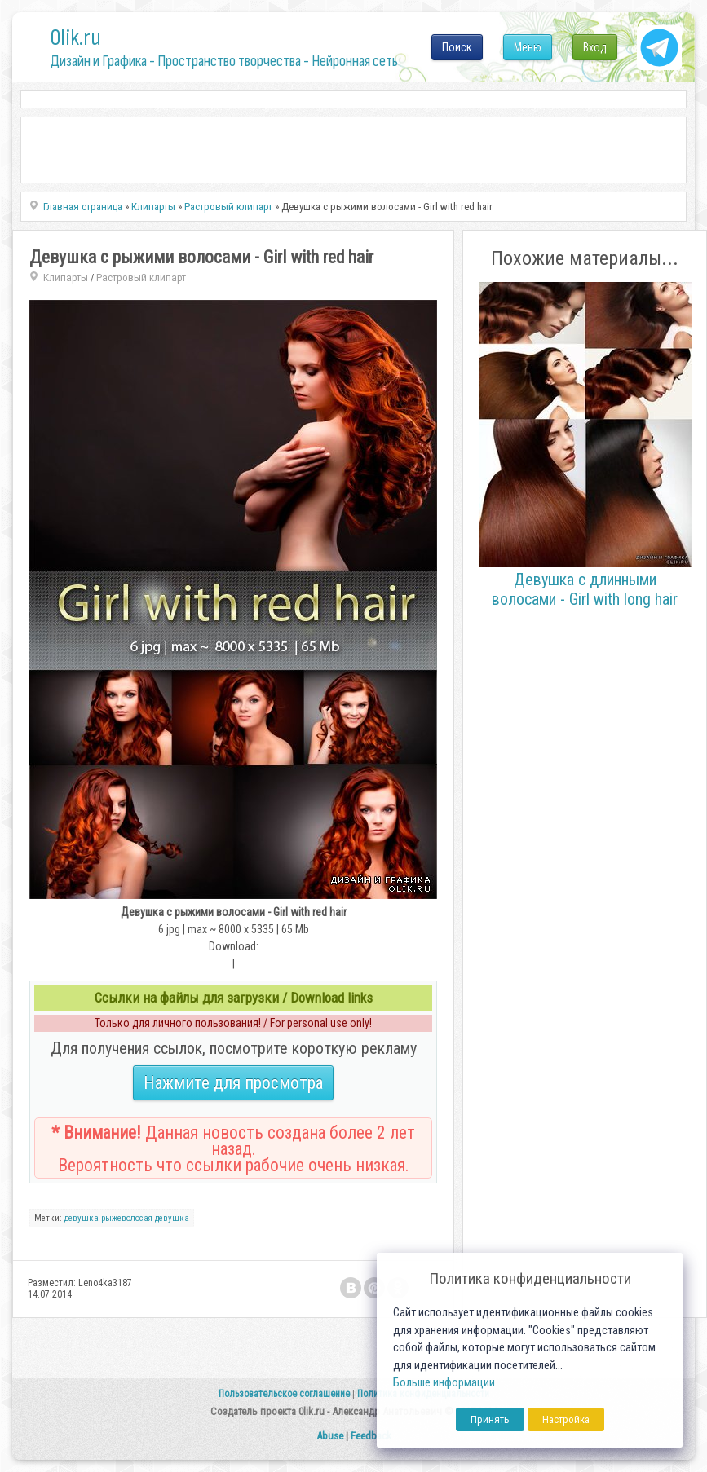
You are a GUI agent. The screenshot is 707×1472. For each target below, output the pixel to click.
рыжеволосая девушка (145, 1218)
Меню (527, 47)
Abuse (329, 1436)
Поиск (457, 47)
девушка (81, 1218)
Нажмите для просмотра (233, 1083)
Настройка (566, 1419)
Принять (490, 1419)
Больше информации (444, 1383)
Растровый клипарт (141, 277)
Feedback (371, 1436)
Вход (595, 47)
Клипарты (65, 277)
